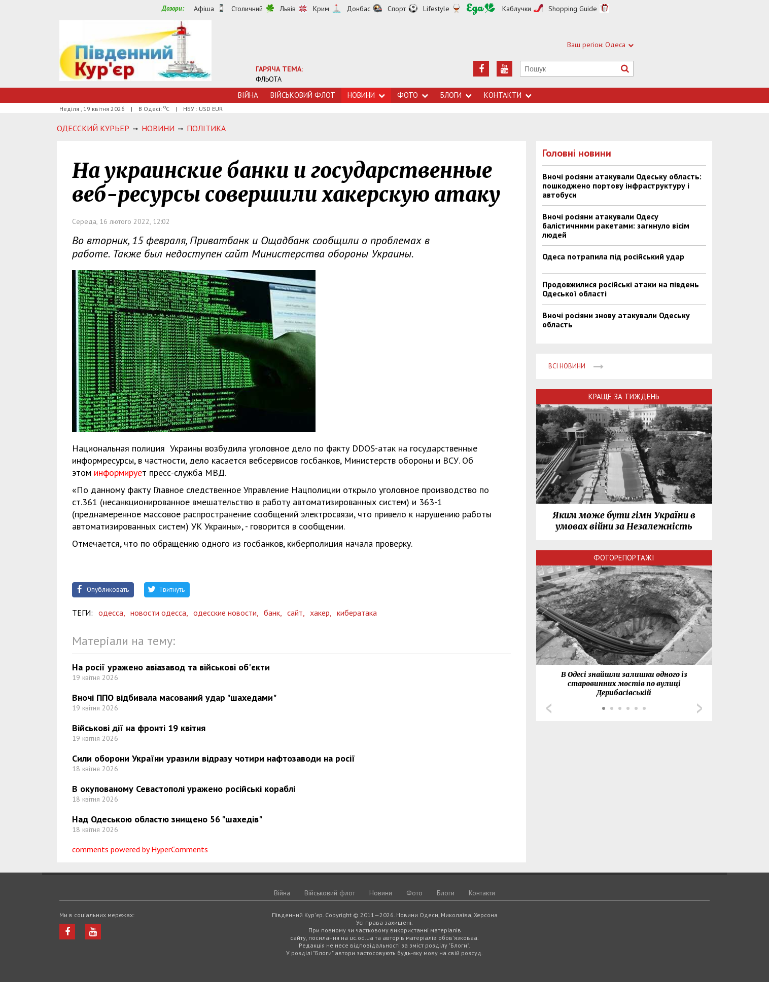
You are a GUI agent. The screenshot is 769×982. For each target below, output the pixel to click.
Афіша (204, 8)
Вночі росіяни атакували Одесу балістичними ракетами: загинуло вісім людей (615, 225)
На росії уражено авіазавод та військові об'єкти (171, 667)
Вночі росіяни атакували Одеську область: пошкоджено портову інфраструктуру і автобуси (622, 185)
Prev (548, 708)
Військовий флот (302, 95)
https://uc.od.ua (135, 54)
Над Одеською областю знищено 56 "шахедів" (167, 819)
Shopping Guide (572, 8)
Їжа (481, 9)
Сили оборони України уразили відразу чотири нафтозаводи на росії (213, 758)
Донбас (358, 8)
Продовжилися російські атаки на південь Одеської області (620, 288)
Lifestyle (436, 8)
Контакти (508, 95)
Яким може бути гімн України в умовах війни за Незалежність (623, 521)
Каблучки (516, 8)
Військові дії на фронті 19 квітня (138, 728)
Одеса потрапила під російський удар (613, 256)
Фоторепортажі (623, 557)
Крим (321, 8)
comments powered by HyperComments (140, 849)
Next (699, 708)
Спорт (397, 8)
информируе (118, 472)
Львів (288, 8)
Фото (412, 95)
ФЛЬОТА (269, 79)
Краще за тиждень (623, 396)
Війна (248, 95)
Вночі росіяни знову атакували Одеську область (616, 319)
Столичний (247, 8)
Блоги (456, 95)
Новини (366, 95)
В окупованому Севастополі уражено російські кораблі (183, 789)
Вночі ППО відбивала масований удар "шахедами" (174, 697)
